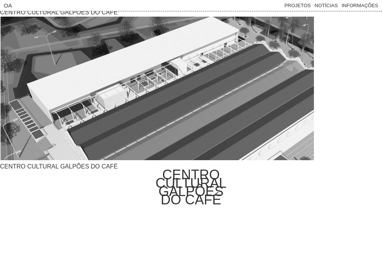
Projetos (297, 5)
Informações (360, 5)
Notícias (326, 5)
